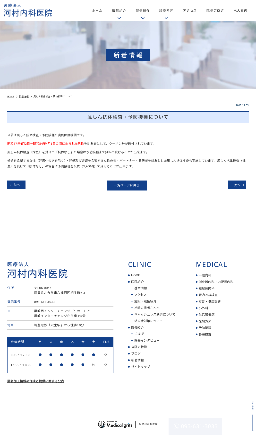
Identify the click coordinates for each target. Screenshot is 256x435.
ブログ (136, 353)
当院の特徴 (139, 346)
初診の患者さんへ (147, 307)
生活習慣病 (206, 314)
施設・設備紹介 (145, 301)
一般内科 (205, 275)
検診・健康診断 (210, 301)
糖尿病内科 (206, 288)
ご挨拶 (139, 333)
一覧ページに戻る (126, 185)
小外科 (203, 308)
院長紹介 (137, 327)
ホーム (97, 10)
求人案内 (240, 10)
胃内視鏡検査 (208, 294)
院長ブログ (215, 10)
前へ (17, 184)
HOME (135, 275)
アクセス (190, 10)
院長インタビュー (147, 340)
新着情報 (137, 360)
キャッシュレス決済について (154, 314)
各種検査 (205, 334)
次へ (237, 184)
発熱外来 (205, 321)
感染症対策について (148, 320)
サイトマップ (140, 366)
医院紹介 (137, 281)
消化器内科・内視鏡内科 (216, 281)
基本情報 (140, 288)
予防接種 (205, 327)
